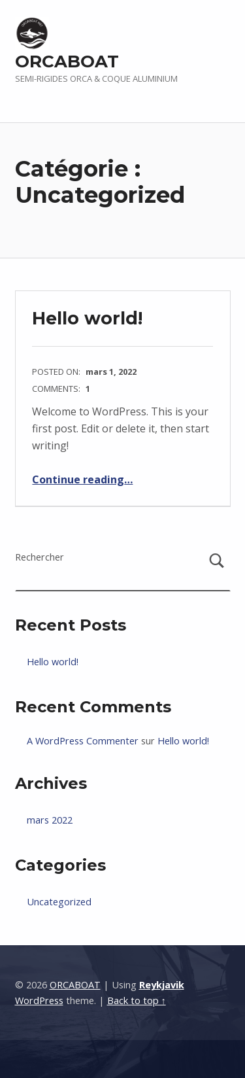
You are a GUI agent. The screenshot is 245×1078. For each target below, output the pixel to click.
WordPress (39, 1000)
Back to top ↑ (136, 1000)
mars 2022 (50, 820)
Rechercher (39, 557)
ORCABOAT (67, 61)
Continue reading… (82, 479)
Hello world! (87, 318)
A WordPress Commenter (83, 741)
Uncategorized (59, 901)
